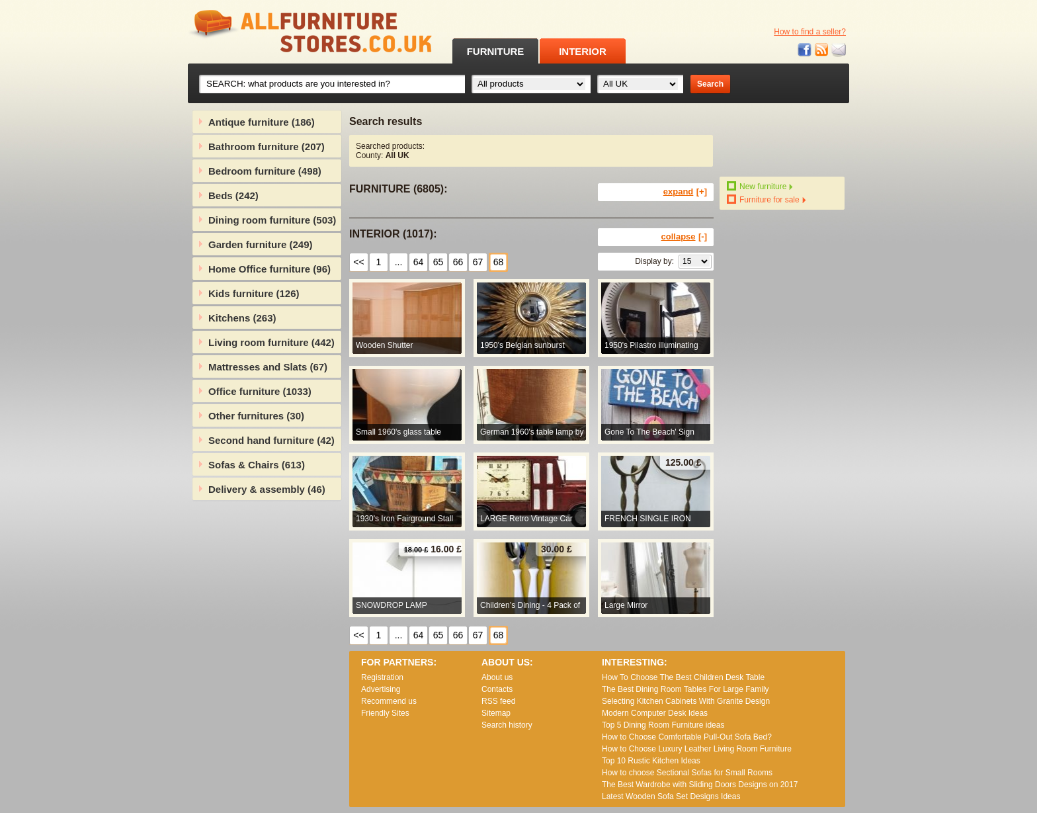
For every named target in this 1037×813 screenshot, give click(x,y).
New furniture (762, 186)
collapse (678, 236)
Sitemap (496, 713)
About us (497, 677)
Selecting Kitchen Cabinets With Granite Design (686, 701)
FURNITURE (495, 51)
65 (438, 262)
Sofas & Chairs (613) (256, 464)
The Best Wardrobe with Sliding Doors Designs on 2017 (700, 784)
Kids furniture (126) (254, 293)
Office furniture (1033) (259, 391)
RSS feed (822, 50)
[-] (702, 236)
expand (678, 191)
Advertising (380, 689)
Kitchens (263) (242, 317)
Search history (506, 725)
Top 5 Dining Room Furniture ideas (663, 725)
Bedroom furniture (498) (264, 171)
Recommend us (389, 701)
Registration (382, 677)
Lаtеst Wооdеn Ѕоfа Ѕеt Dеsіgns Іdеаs (671, 796)
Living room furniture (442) (271, 342)
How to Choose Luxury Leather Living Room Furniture (697, 748)
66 (458, 262)
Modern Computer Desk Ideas (655, 713)
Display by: (654, 261)
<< (358, 262)
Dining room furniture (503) (272, 220)
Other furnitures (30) (256, 415)
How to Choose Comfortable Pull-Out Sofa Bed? (687, 737)
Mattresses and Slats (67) (267, 366)
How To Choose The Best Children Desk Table (683, 677)
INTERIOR (582, 51)
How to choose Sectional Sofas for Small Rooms (687, 772)
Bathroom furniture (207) (266, 146)
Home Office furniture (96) (269, 269)
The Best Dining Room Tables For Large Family (685, 689)
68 (498, 262)
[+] (701, 191)
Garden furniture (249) (260, 244)
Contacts (497, 689)
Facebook (805, 50)
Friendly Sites (385, 713)
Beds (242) (233, 195)
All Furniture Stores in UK (280, 31)
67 (478, 262)
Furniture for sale (769, 199)
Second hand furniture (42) (271, 440)
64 (418, 262)
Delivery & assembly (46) (266, 489)
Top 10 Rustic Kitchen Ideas (651, 760)
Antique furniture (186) (261, 122)
